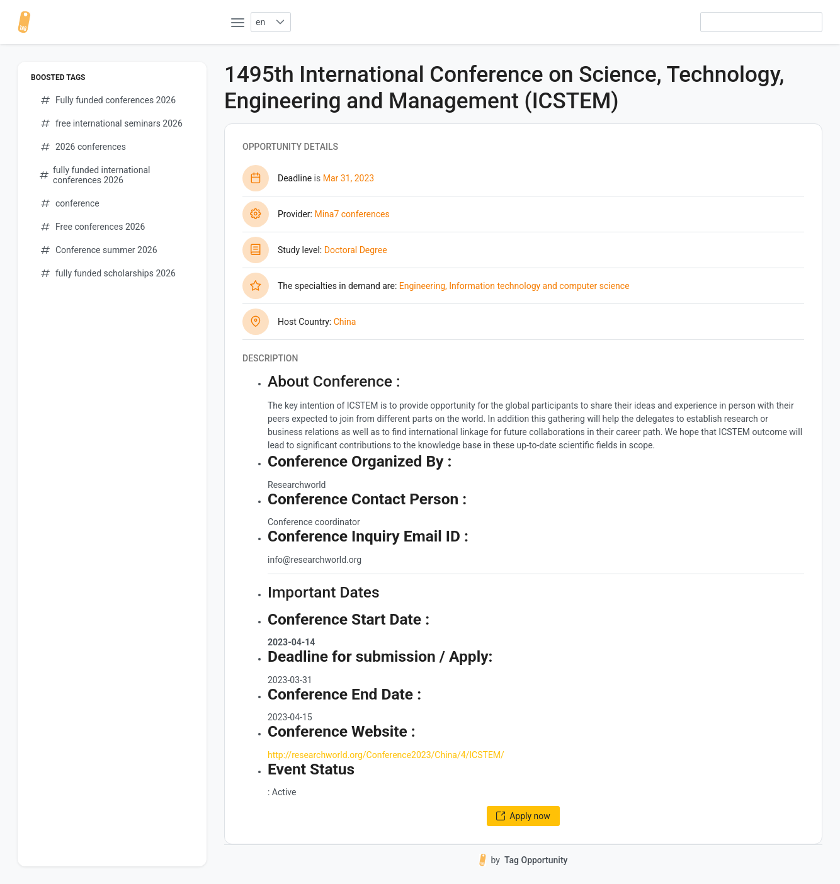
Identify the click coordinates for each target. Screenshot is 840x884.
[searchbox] (761, 22)
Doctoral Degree (355, 250)
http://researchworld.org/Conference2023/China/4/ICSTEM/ (386, 755)
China (345, 322)
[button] (280, 22)
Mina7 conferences (351, 214)
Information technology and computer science (539, 286)
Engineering (422, 286)
